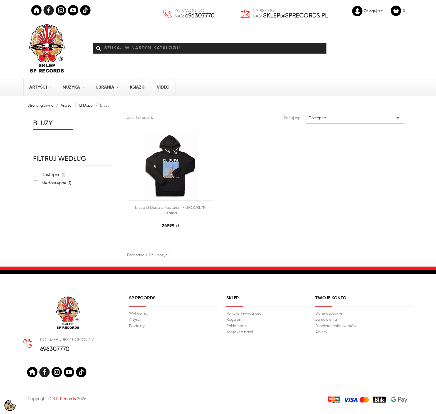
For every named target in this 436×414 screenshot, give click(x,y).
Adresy (321, 332)
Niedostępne (56, 183)
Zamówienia (326, 320)
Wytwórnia (138, 313)
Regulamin (236, 320)
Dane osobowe (328, 313)
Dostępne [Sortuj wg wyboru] (355, 118)
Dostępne (53, 175)
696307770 (200, 16)
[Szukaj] (209, 48)
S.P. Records (64, 399)
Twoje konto (330, 298)
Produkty (137, 326)
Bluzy (43, 123)
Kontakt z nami (239, 332)
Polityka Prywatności (244, 313)
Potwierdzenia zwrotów (335, 326)
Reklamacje (236, 326)
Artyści (135, 320)
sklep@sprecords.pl (295, 16)
